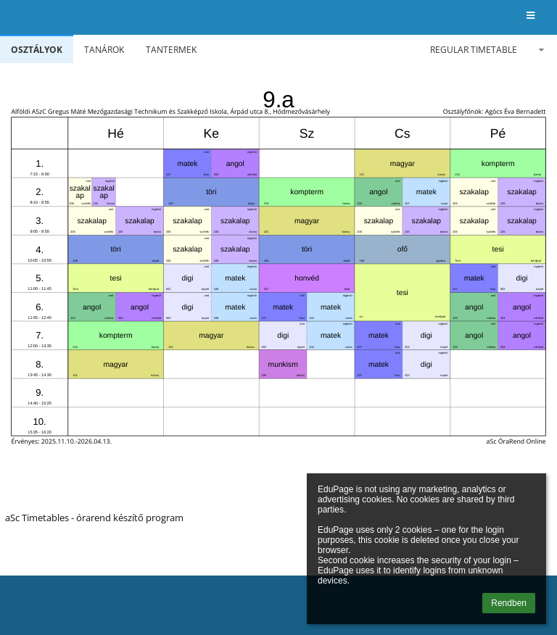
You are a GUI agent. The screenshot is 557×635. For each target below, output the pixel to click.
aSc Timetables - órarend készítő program (94, 517)
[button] (530, 16)
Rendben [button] (509, 603)
